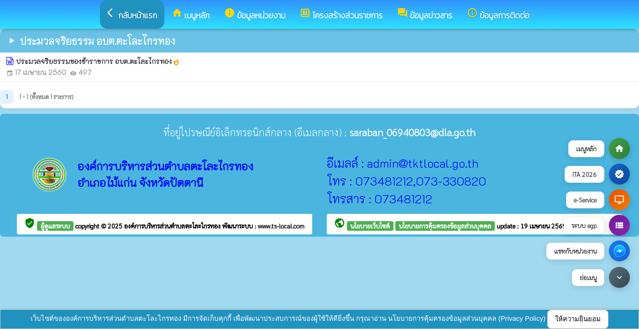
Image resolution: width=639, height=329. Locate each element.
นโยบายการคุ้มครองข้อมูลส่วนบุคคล (445, 226)
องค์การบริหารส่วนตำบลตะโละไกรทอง (173, 226)
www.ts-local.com (281, 226)
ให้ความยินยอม (578, 319)
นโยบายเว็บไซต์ (370, 226)
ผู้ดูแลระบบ (55, 226)
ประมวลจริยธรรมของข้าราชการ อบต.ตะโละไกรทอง (98, 61)
